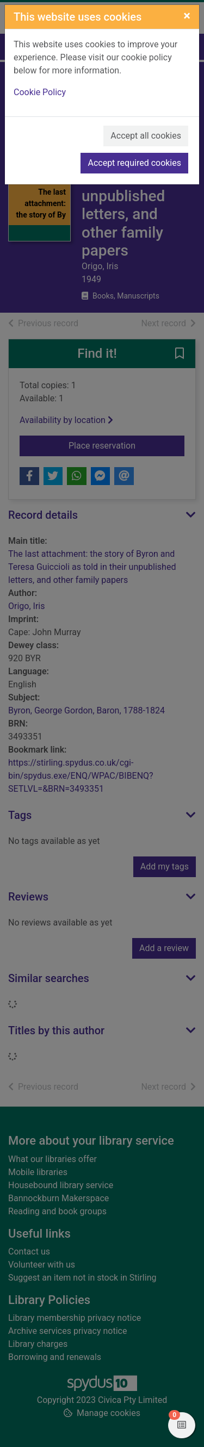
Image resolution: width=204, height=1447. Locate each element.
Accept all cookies (145, 136)
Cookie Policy (40, 92)
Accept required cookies (134, 163)
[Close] (187, 16)
